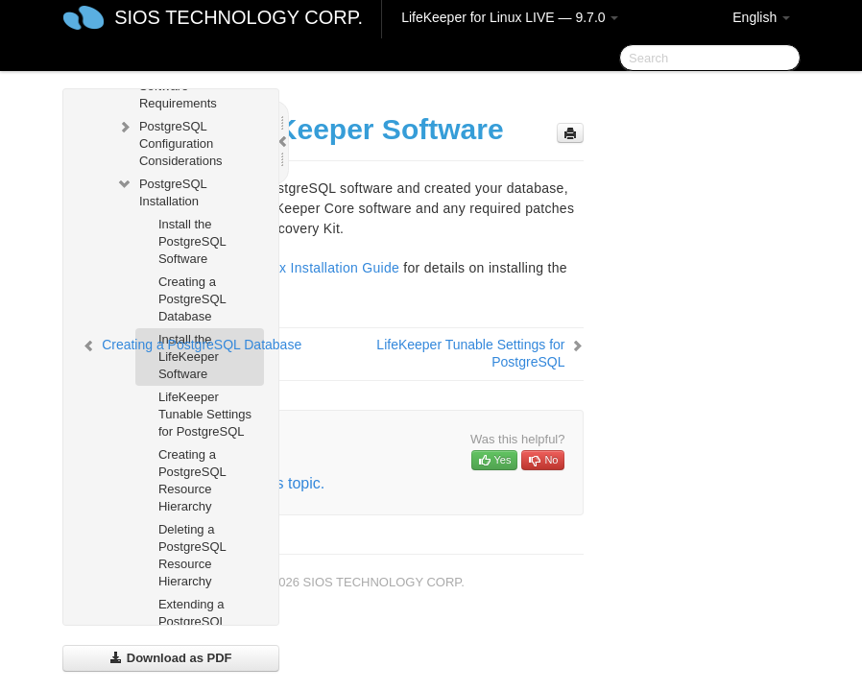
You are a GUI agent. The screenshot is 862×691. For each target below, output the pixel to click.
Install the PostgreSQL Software (192, 241)
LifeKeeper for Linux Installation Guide (279, 267)
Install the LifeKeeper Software (188, 356)
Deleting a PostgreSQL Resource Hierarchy (192, 555)
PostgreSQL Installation (161, 190)
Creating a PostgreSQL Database (192, 298)
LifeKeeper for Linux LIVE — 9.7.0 (509, 17)
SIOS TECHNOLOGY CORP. (238, 17)
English (761, 17)
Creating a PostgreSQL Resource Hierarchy (192, 480)
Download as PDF (170, 658)
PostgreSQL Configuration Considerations (169, 141)
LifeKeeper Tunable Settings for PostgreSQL (204, 414)
